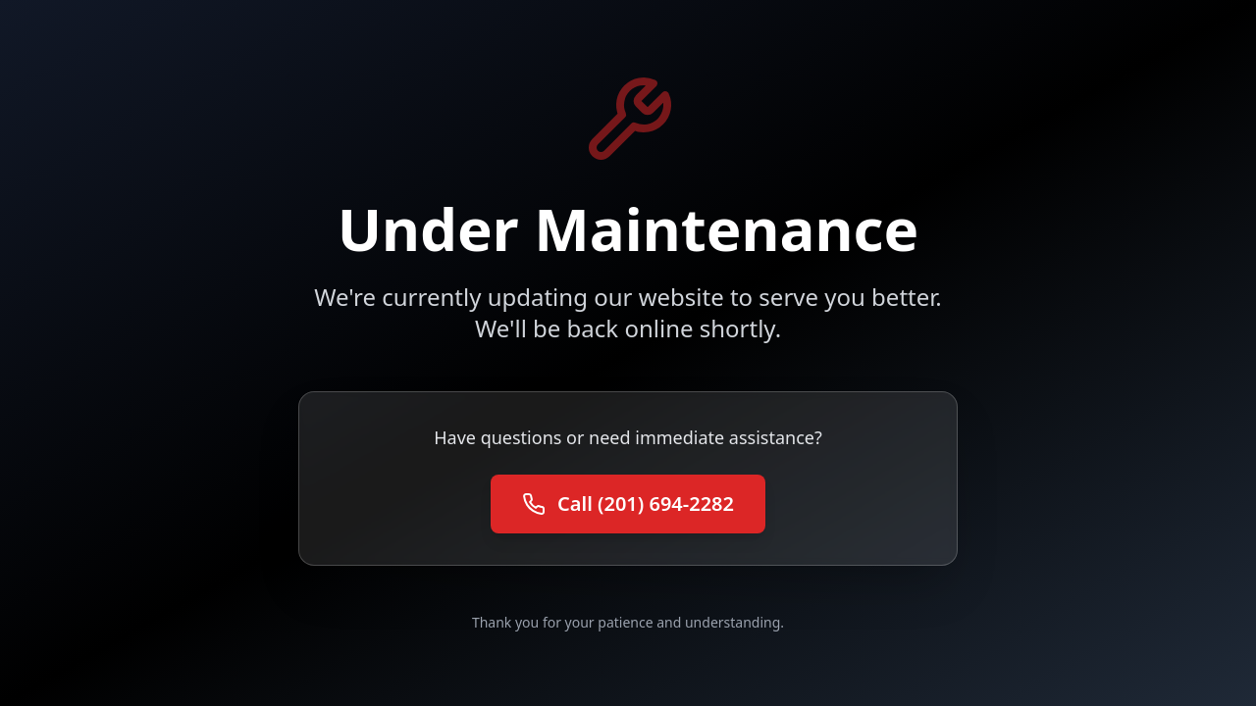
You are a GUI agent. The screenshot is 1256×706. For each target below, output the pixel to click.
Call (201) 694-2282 (628, 503)
